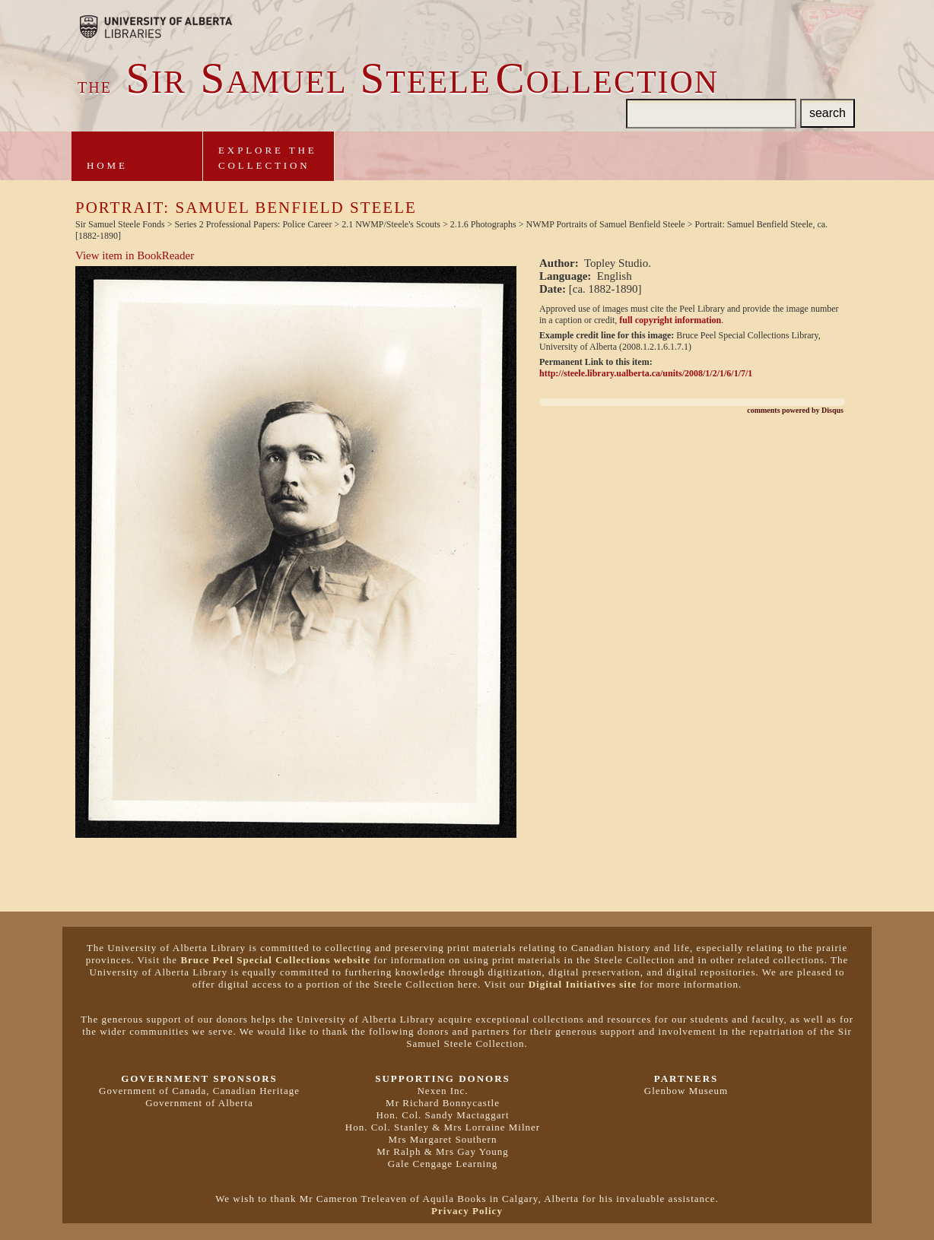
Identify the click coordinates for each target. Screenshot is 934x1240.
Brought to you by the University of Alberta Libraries (156, 26)
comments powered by (795, 410)
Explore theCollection (267, 157)
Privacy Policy (467, 1210)
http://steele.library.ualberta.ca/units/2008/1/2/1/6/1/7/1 (645, 373)
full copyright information (670, 320)
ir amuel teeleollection (398, 82)
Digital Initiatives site (583, 984)
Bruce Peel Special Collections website (275, 960)
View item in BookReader (134, 255)
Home (107, 165)
